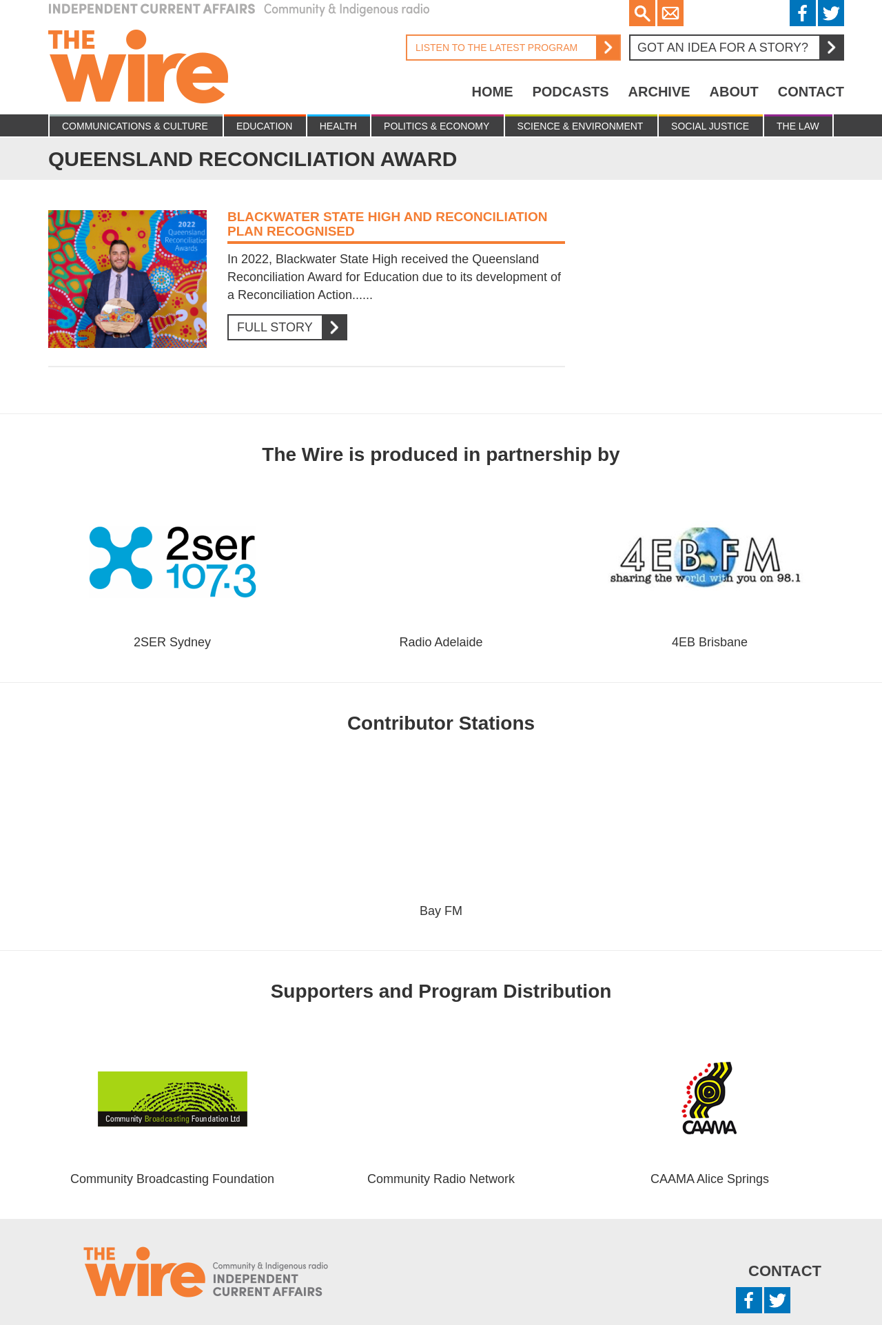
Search (642, 13)
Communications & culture (135, 126)
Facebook (803, 13)
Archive (659, 91)
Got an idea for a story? (740, 47)
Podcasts (570, 91)
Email (670, 13)
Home (492, 91)
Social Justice (710, 126)
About (734, 91)
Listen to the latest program (512, 47)
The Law (798, 126)
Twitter (831, 13)
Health (338, 126)
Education (264, 126)
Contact (811, 91)
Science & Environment (580, 126)
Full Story (286, 328)
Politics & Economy (436, 126)
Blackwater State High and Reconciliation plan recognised (387, 223)
